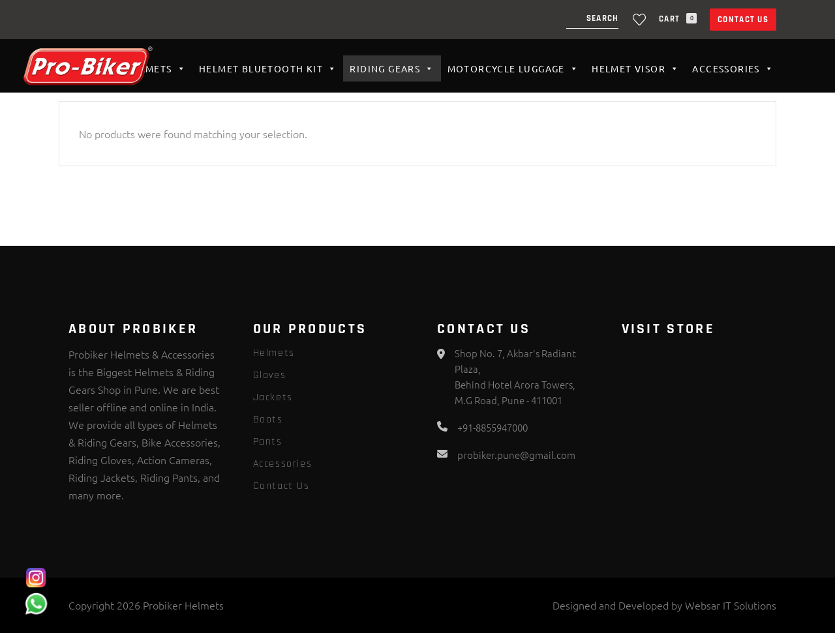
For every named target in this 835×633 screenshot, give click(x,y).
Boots (268, 419)
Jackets (273, 397)
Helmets (156, 68)
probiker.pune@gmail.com (516, 455)
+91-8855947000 (492, 427)
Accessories (733, 68)
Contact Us (743, 19)
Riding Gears (392, 68)
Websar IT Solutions (730, 605)
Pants (267, 442)
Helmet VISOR (635, 68)
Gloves (269, 375)
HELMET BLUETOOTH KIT (268, 68)
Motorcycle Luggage (513, 68)
